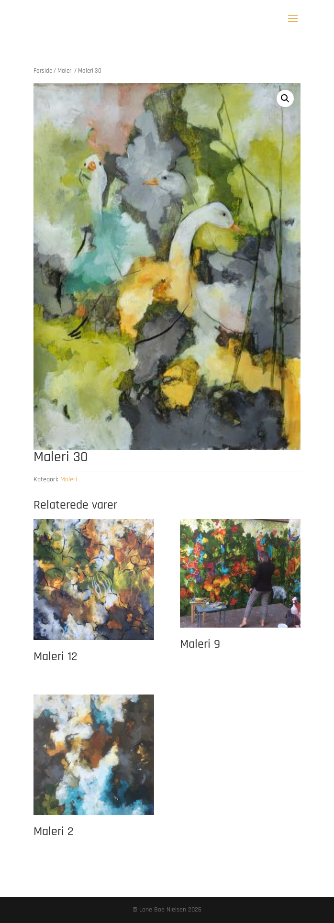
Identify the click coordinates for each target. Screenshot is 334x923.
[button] (285, 98)
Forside (42, 71)
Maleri (65, 71)
